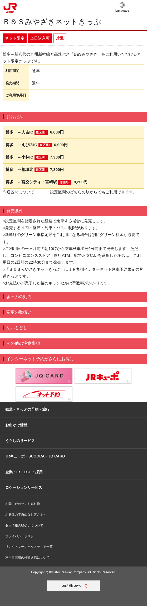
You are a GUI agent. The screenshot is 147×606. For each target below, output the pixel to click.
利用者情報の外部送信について (27, 557)
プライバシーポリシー (21, 536)
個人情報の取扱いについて (24, 525)
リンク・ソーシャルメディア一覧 (29, 547)
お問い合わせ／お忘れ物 (22, 504)
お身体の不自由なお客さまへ (25, 514)
